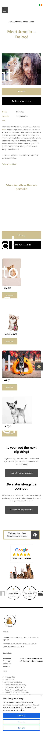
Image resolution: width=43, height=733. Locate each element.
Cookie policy (9, 680)
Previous (4, 71)
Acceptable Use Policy (13, 682)
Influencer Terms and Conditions (16, 693)
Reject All (21, 728)
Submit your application (21, 473)
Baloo (4, 130)
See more (9, 295)
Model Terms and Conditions (15, 690)
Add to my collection (21, 101)
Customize (21, 722)
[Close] (41, 695)
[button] (21, 553)
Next (39, 71)
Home (11, 22)
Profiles (18, 22)
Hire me (21, 91)
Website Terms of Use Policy (15, 685)
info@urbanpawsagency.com (31, 658)
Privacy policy (9, 677)
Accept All (21, 716)
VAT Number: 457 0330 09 (14, 687)
